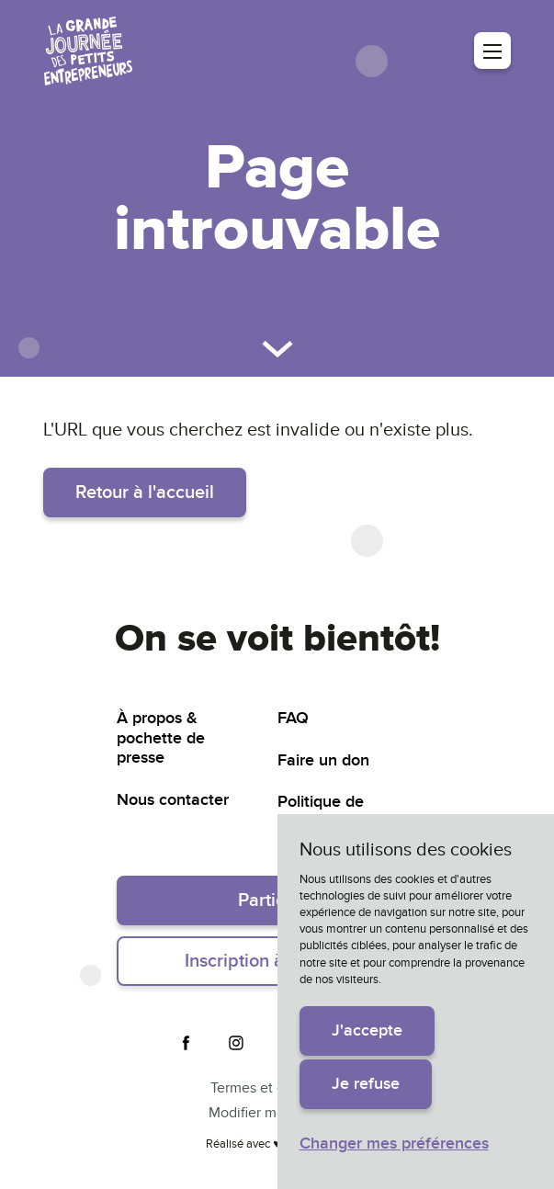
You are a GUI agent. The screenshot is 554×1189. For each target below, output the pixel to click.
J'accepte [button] (367, 1030)
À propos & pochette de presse (161, 737)
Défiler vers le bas (277, 349)
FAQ (293, 718)
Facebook (186, 1043)
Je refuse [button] (366, 1083)
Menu (492, 50)
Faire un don (323, 760)
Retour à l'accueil (144, 492)
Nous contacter (173, 800)
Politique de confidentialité (329, 812)
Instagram (236, 1043)
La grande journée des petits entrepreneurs (88, 51)
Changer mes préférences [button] (394, 1143)
